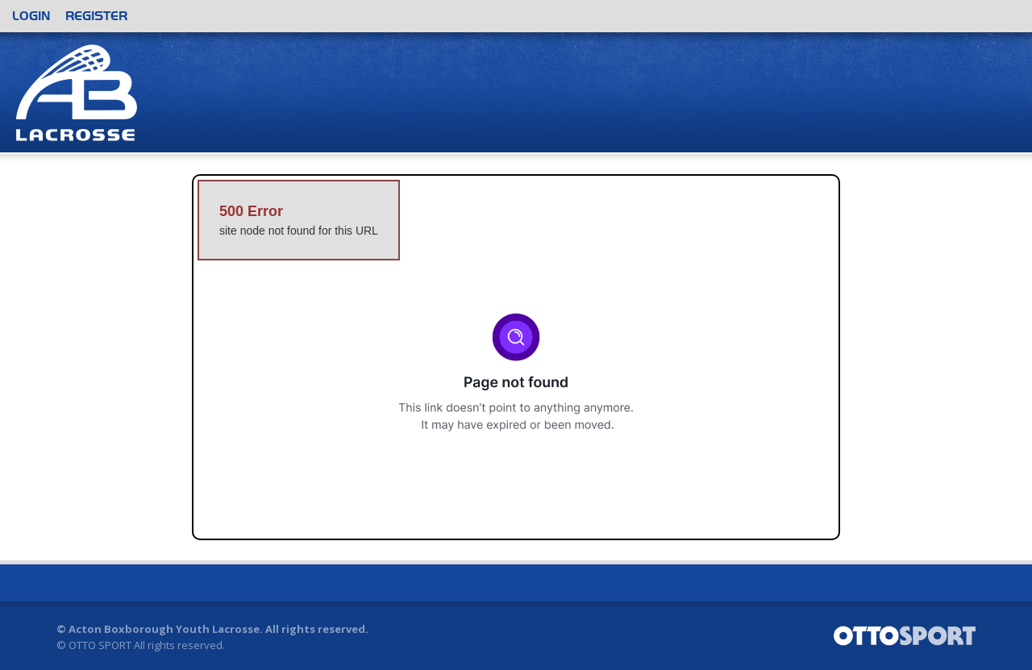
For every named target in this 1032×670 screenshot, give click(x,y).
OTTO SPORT (100, 645)
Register (96, 16)
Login (31, 16)
